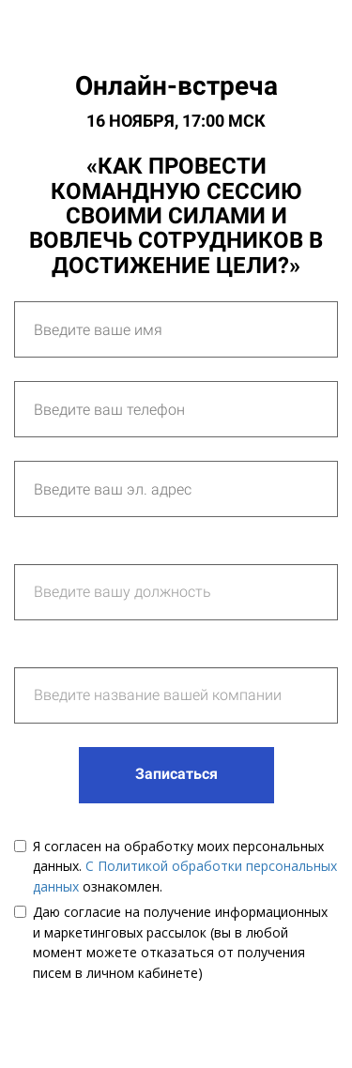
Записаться (176, 774)
